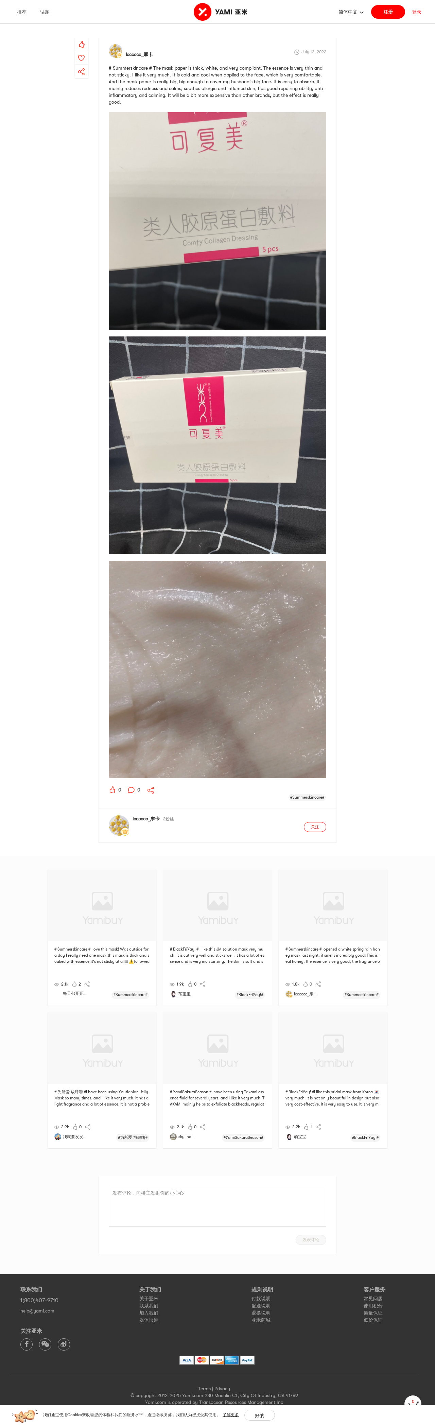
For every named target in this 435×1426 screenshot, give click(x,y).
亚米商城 (261, 1320)
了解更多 (231, 1414)
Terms (204, 1388)
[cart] (412, 1403)
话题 (45, 12)
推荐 (22, 12)
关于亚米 (148, 1298)
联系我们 (148, 1305)
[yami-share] (154, 786)
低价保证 (373, 1320)
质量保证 (373, 1313)
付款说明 (261, 1298)
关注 (315, 826)
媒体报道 (148, 1320)
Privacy (222, 1388)
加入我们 (148, 1313)
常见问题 (373, 1298)
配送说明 (261, 1305)
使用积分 (373, 1305)
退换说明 (261, 1313)
